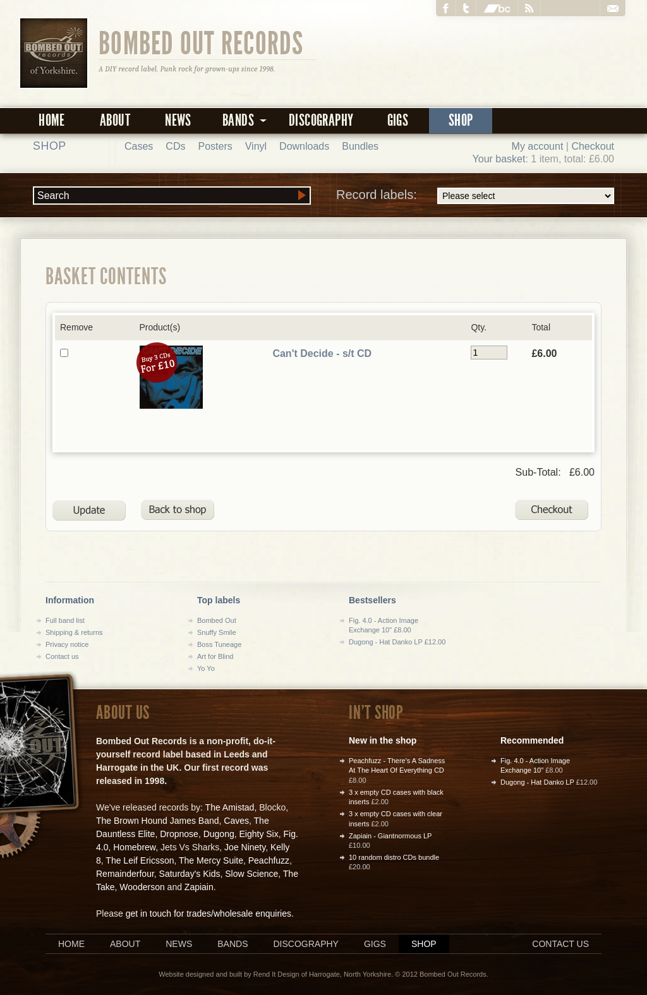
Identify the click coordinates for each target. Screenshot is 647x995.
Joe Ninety (244, 847)
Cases (138, 146)
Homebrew (134, 847)
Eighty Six (258, 834)
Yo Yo (206, 668)
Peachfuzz (268, 860)
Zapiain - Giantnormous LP (390, 836)
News (178, 120)
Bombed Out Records (201, 42)
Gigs (398, 120)
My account (538, 146)
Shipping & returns (74, 632)
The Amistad (230, 807)
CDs (175, 146)
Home (52, 120)
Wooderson (141, 887)
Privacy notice (66, 644)
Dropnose (179, 834)
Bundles (360, 146)
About (115, 120)
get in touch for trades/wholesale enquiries (208, 913)
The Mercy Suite (211, 860)
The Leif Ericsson (140, 860)
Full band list (65, 620)
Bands (232, 944)
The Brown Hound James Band (157, 821)
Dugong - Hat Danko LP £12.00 (397, 642)
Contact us (62, 656)
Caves (236, 821)
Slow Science (251, 874)
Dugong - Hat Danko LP (537, 782)
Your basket (499, 159)
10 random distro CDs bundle (394, 857)
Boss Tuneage (219, 644)
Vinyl (256, 146)
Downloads (304, 146)
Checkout (592, 146)
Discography (321, 120)
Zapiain (199, 887)
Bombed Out (216, 620)
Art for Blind (215, 656)
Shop (461, 120)
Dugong (218, 834)
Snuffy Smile (216, 632)
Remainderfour (125, 874)
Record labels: (475, 196)
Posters (215, 146)
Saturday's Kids (190, 874)
